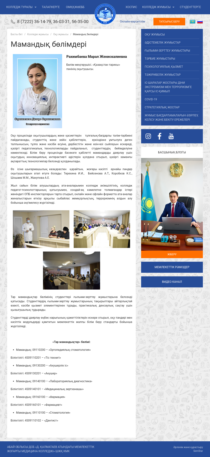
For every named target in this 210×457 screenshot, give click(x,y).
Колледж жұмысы (158, 7)
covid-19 (151, 99)
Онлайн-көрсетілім (132, 21)
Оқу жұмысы (155, 34)
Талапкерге (51, 7)
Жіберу (171, 254)
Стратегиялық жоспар (162, 107)
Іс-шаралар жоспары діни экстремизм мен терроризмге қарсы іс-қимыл (168, 87)
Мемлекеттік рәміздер (172, 267)
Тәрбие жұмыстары (160, 58)
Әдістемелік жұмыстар (163, 42)
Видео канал (172, 281)
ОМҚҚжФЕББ (75, 7)
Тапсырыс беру (169, 21)
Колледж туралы (21, 7)
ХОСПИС (131, 7)
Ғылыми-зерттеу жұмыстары (167, 50)
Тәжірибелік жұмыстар (163, 74)
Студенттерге (190, 7)
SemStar (198, 451)
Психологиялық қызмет (164, 66)
